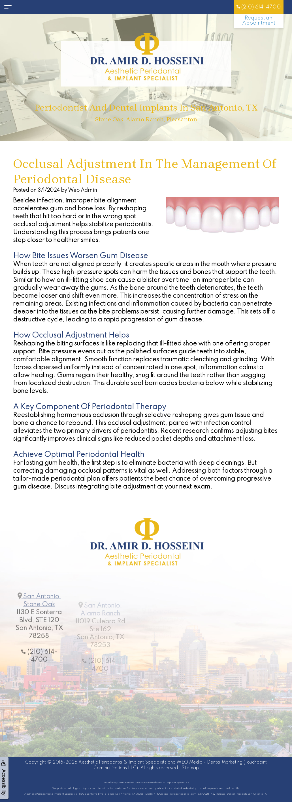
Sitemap (190, 768)
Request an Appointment (258, 20)
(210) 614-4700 (258, 7)
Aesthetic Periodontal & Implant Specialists (122, 762)
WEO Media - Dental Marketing (209, 762)
